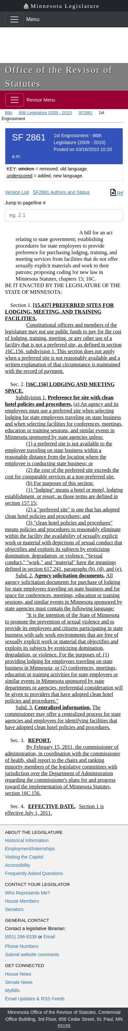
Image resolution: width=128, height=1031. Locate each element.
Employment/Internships (30, 848)
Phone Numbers (21, 946)
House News (18, 974)
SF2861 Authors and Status (61, 192)
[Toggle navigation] (14, 19)
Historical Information (27, 840)
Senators (14, 909)
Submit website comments (32, 954)
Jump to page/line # (25, 202)
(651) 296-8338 (21, 936)
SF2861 (85, 112)
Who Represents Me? (27, 892)
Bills (8, 112)
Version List (17, 192)
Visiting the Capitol (24, 857)
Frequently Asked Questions (34, 873)
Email (49, 936)
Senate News (18, 982)
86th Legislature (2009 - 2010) (45, 112)
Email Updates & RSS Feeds (35, 998)
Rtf (116, 193)
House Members (22, 901)
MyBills (12, 990)
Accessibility (17, 865)
